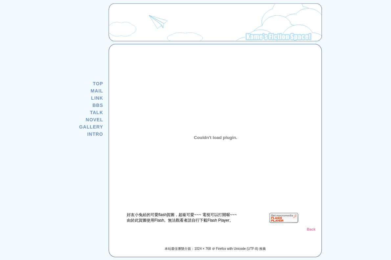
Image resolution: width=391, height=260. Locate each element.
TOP (98, 83)
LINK (97, 98)
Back (311, 229)
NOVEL (94, 119)
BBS (97, 105)
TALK (96, 112)
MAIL (97, 90)
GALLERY (91, 127)
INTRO (95, 134)
